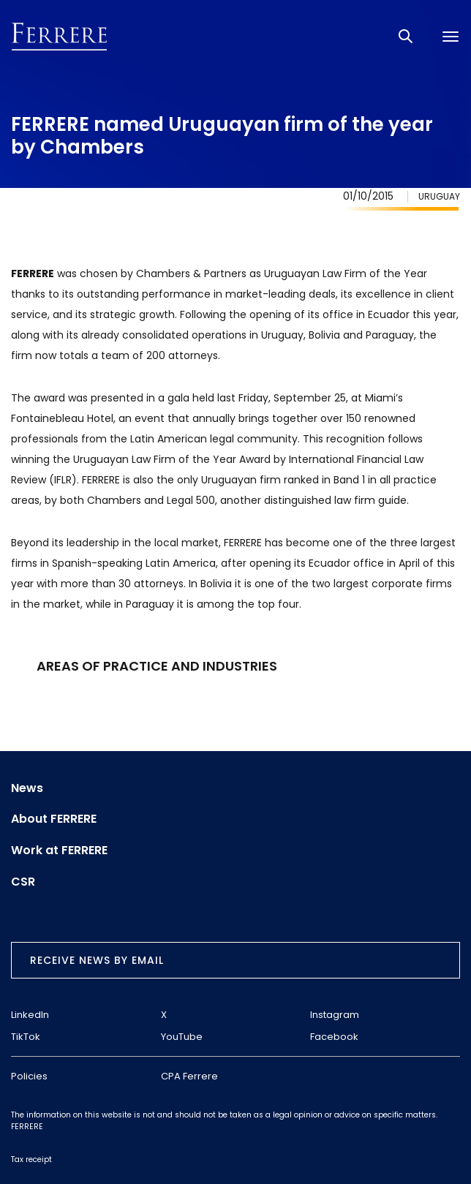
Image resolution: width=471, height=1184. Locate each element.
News (27, 788)
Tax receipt (31, 1159)
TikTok (25, 1037)
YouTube (182, 1037)
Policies (29, 1076)
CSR (23, 882)
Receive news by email (97, 960)
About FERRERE (54, 819)
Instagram (334, 1015)
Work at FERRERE (59, 850)
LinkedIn (30, 1015)
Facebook (334, 1037)
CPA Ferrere (189, 1076)
